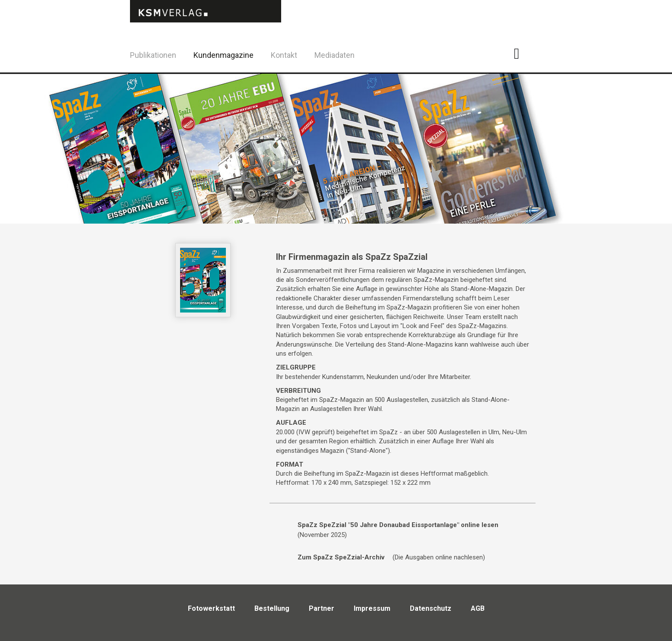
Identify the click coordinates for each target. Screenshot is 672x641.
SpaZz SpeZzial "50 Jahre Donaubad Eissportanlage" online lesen (398, 525)
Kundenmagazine (223, 55)
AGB (478, 608)
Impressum (372, 608)
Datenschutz (430, 608)
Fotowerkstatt (211, 608)
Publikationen (153, 55)
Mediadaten (334, 55)
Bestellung (271, 608)
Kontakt (284, 55)
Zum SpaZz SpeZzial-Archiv (341, 557)
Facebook (521, 53)
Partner (321, 608)
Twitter (543, 66)
